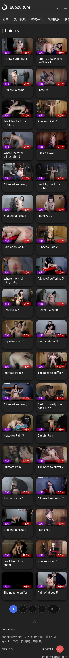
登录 (6, 19)
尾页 (53, 609)
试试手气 (37, 19)
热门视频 (20, 19)
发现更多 (54, 19)
